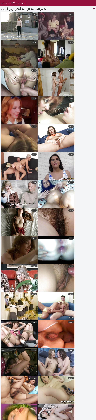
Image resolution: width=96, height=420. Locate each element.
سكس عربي (62, 418)
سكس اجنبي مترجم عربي (47, 418)
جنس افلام (15, 418)
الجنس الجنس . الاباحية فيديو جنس (14, 3)
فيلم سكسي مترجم (29, 418)
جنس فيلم (89, 418)
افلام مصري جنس (76, 418)
